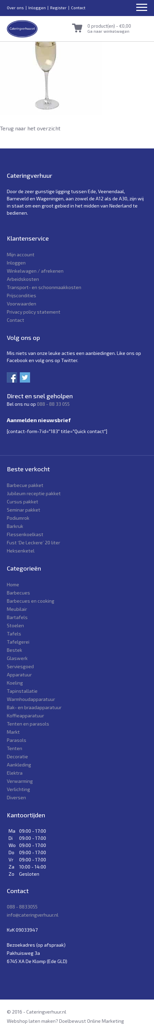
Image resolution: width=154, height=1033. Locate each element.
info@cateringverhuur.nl (32, 915)
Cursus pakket (22, 501)
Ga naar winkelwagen (108, 31)
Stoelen (15, 625)
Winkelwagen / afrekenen (35, 271)
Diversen (16, 797)
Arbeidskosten (23, 279)
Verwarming (20, 781)
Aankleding (19, 764)
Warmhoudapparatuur (31, 699)
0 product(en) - (109, 26)
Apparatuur (19, 674)
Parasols (16, 740)
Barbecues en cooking (30, 601)
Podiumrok (18, 518)
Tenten (14, 748)
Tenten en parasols (28, 724)
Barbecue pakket (25, 485)
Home (13, 584)
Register (58, 7)
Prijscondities (21, 295)
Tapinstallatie (22, 691)
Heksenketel (20, 551)
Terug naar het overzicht (30, 128)
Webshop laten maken (31, 1021)
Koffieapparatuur (25, 715)
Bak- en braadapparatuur (34, 707)
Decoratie (17, 756)
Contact (78, 7)
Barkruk (15, 526)
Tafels (14, 633)
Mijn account (20, 254)
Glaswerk (17, 658)
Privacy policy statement (33, 312)
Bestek (14, 650)
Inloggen (37, 7)
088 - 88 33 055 (53, 404)
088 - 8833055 (22, 906)
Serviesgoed (20, 666)
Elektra (15, 773)
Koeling (15, 683)
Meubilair (17, 609)
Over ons (15, 7)
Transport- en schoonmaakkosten (44, 287)
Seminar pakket (23, 510)
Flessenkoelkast (25, 534)
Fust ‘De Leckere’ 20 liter (33, 542)
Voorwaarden (21, 303)
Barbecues (18, 593)
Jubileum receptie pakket (34, 493)
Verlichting (18, 789)
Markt (13, 732)
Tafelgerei (18, 642)
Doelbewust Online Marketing (91, 1021)
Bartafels (17, 617)
